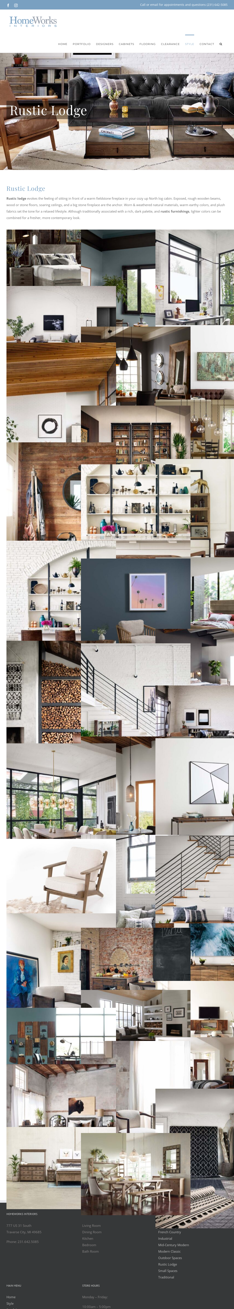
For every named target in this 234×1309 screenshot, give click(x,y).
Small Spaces (167, 1271)
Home (10, 1297)
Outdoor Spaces (170, 1258)
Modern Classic (169, 1251)
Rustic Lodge (167, 1264)
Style (10, 1303)
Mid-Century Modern (173, 1245)
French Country (169, 1232)
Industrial (165, 1238)
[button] (221, 44)
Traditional (166, 1277)
